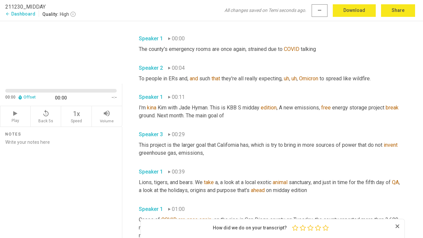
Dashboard (20, 14)
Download (354, 10)
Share (398, 10)
